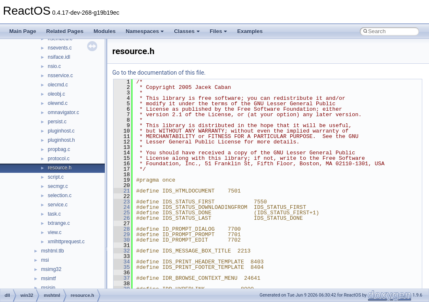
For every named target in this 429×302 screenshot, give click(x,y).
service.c (57, 205)
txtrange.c (59, 223)
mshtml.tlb (52, 251)
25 (122, 212)
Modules (104, 31)
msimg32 (51, 269)
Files (218, 31)
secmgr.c (58, 186)
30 (122, 240)
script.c (56, 177)
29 (122, 234)
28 (122, 229)
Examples (250, 31)
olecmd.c (58, 85)
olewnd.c (57, 103)
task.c (54, 214)
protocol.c (59, 158)
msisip (48, 288)
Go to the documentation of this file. (159, 72)
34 (122, 262)
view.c (55, 232)
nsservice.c (60, 75)
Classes (186, 31)
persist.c (57, 122)
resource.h (60, 168)
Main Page (22, 31)
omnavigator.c (63, 112)
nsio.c (54, 66)
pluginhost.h (61, 140)
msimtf (48, 278)
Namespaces (145, 31)
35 (122, 267)
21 (122, 191)
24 (122, 207)
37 (122, 278)
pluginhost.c (61, 131)
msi (45, 260)
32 (122, 251)
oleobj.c (56, 94)
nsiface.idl (59, 57)
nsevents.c (60, 48)
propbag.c (59, 149)
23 (122, 202)
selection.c (60, 195)
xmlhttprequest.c (66, 242)
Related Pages (64, 31)
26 (122, 218)
